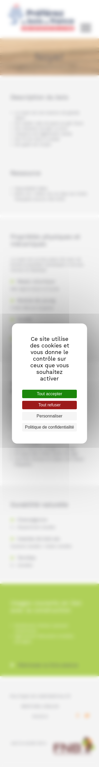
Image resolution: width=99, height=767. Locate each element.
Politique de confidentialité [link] (49, 427)
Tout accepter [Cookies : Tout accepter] (49, 394)
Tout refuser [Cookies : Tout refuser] (49, 405)
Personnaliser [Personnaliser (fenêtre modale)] (50, 416)
